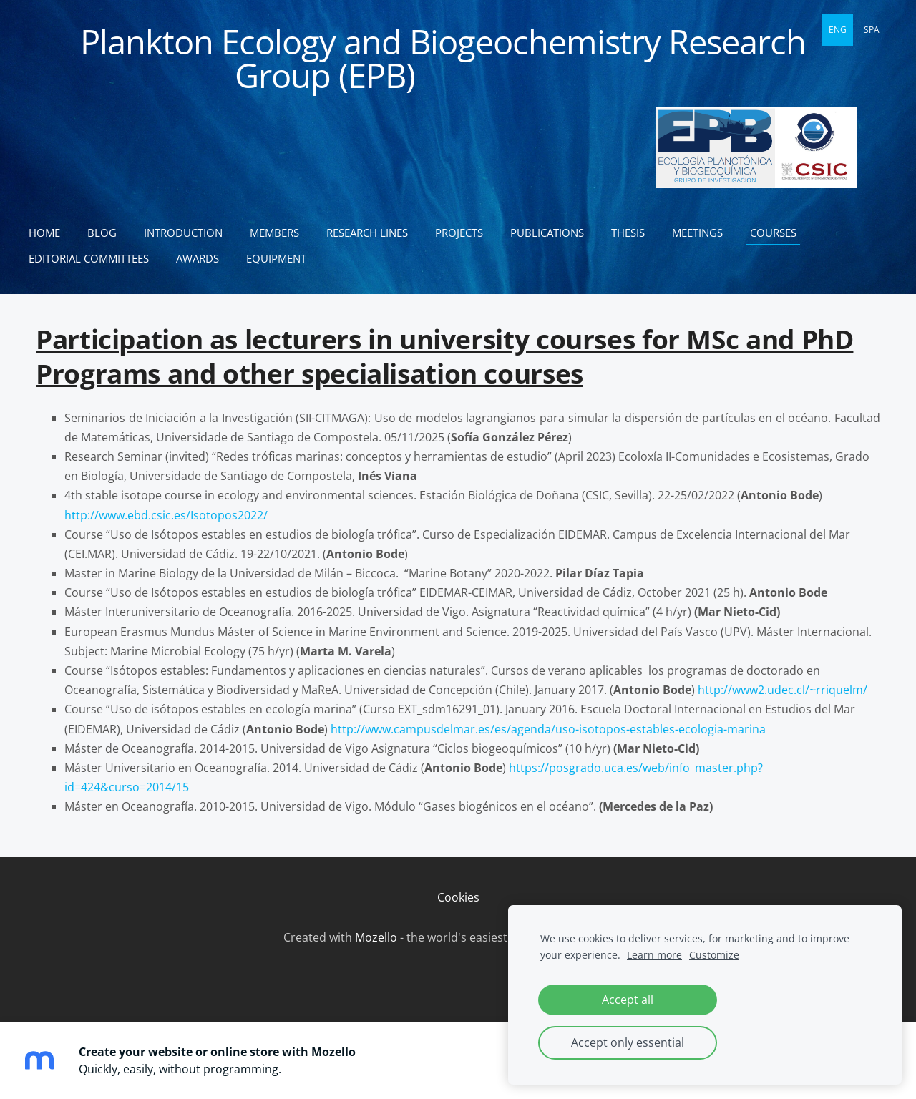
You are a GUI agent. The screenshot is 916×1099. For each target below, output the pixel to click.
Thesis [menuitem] (628, 232)
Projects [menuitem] (459, 232)
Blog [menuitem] (102, 232)
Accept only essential (627, 1042)
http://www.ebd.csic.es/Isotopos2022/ (166, 515)
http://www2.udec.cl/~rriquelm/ (782, 690)
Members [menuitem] (274, 232)
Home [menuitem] (44, 232)
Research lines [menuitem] (367, 232)
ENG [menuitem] (838, 30)
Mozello (376, 937)
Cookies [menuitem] (458, 897)
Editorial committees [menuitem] (89, 258)
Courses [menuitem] (773, 232)
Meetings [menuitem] (697, 232)
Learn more (654, 955)
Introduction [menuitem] (183, 232)
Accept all (627, 999)
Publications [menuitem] (547, 232)
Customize (714, 955)
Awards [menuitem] (197, 258)
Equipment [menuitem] (276, 258)
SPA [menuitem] (872, 30)
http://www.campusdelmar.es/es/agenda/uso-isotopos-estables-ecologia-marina (548, 729)
